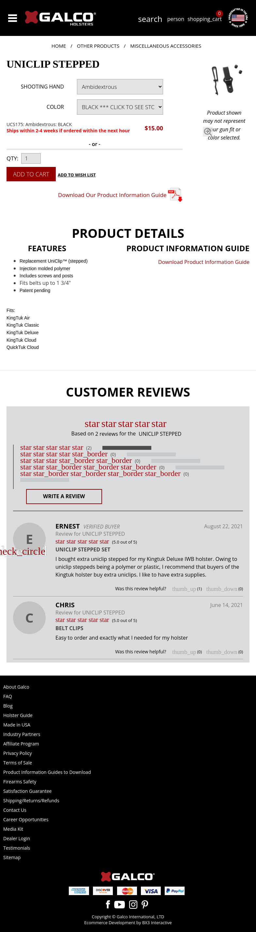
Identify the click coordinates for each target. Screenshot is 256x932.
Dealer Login (16, 838)
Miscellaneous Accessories (165, 45)
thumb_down (221, 589)
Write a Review (64, 496)
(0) (113, 454)
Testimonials (16, 848)
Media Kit (13, 829)
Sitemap (12, 857)
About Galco (16, 687)
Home (59, 45)
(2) (88, 447)
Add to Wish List (77, 175)
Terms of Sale (17, 763)
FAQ (7, 696)
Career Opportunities (25, 819)
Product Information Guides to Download (47, 772)
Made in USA (16, 725)
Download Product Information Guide (203, 262)
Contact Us (14, 810)
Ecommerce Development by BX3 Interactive (128, 922)
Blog (8, 706)
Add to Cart (31, 174)
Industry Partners (21, 734)
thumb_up (184, 589)
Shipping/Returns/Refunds (31, 800)
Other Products (98, 45)
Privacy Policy (17, 753)
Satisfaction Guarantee (27, 791)
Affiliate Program (21, 744)
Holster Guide (18, 715)
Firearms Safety (19, 781)
